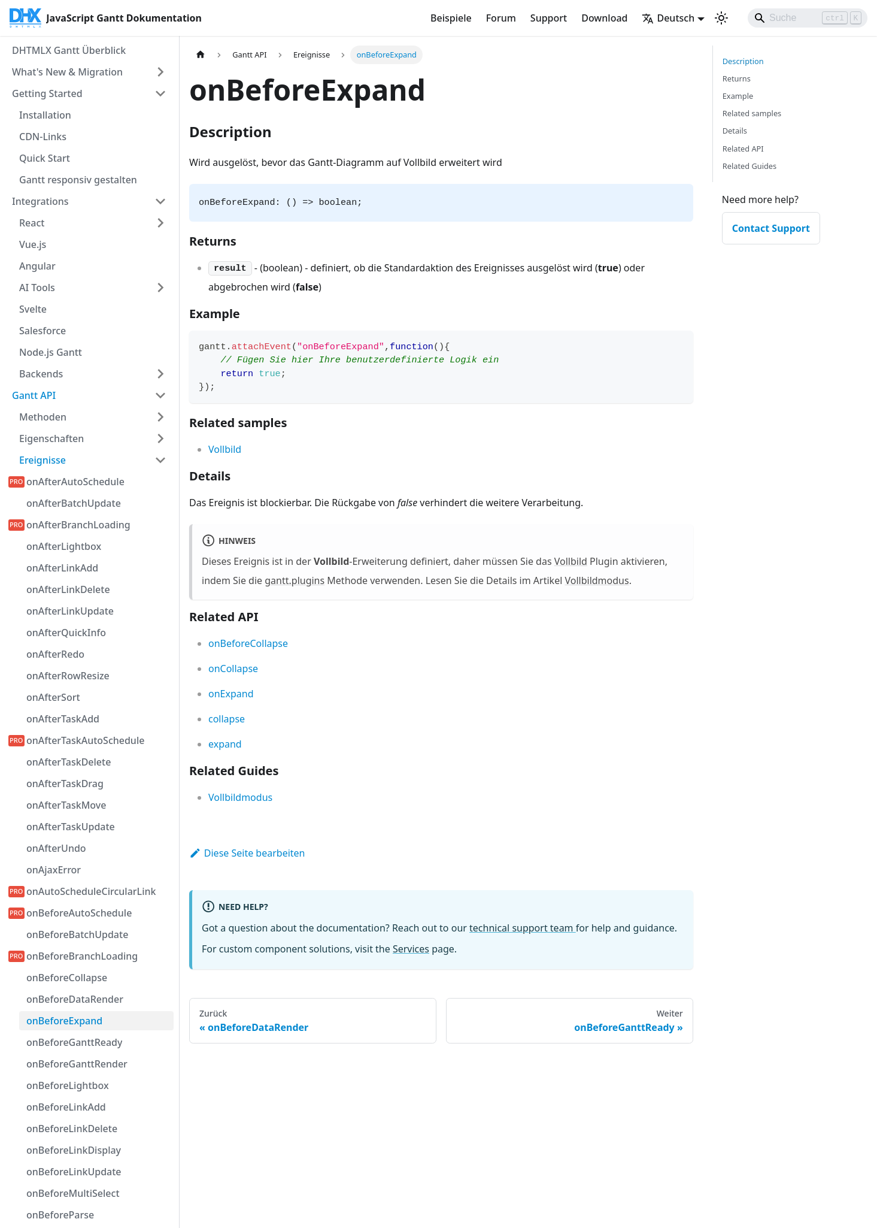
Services (411, 948)
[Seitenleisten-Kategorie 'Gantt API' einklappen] (160, 395)
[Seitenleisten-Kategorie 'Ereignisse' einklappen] (160, 460)
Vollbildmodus (597, 580)
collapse (226, 718)
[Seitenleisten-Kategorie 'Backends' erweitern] (160, 373)
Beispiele (451, 18)
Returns (737, 78)
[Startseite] (200, 55)
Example (738, 95)
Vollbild (224, 449)
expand (225, 744)
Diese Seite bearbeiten (247, 853)
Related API (743, 148)
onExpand (230, 693)
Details (735, 130)
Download (604, 18)
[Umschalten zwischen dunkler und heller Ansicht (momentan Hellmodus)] (721, 18)
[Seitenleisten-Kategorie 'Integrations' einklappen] (160, 201)
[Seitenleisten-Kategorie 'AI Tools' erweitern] (160, 287)
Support (548, 18)
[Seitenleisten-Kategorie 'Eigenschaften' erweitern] (160, 438)
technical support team (522, 927)
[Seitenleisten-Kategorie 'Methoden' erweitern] (160, 417)
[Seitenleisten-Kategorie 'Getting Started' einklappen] (160, 93)
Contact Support (771, 228)
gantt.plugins (294, 580)
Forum (501, 18)
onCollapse (233, 668)
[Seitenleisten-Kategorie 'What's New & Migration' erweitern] (160, 71)
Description (743, 61)
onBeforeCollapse (248, 643)
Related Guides (749, 166)
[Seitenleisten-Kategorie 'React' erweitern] (160, 222)
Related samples (752, 113)
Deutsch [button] (668, 18)
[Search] (807, 18)
